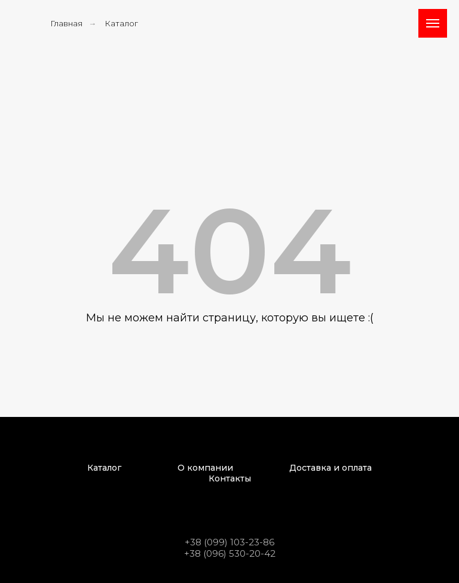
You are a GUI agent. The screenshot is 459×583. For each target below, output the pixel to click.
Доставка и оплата (330, 467)
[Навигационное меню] (432, 23)
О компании (205, 467)
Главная (66, 23)
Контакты (230, 478)
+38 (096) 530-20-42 (230, 553)
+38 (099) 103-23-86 (229, 542)
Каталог (121, 23)
